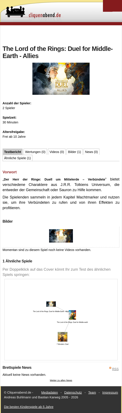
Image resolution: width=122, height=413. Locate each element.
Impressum (110, 392)
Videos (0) (57, 152)
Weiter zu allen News (61, 380)
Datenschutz (73, 392)
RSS (115, 369)
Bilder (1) (74, 152)
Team (92, 392)
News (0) (91, 152)
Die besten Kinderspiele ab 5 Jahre (28, 407)
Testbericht (12, 152)
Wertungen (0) (35, 152)
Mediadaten (49, 392)
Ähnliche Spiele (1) (17, 158)
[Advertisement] (61, 35)
